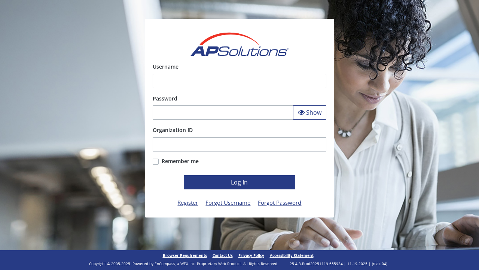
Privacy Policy (251, 255)
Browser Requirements (185, 255)
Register (187, 202)
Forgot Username (227, 202)
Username (166, 66)
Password (165, 98)
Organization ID (173, 130)
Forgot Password (279, 202)
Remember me (180, 161)
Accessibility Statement (292, 255)
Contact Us (223, 255)
